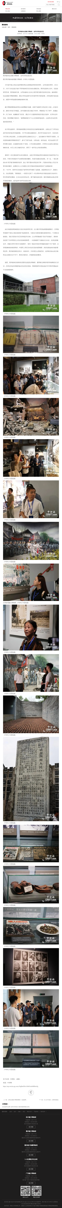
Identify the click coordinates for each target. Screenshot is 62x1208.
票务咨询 (43, 1111)
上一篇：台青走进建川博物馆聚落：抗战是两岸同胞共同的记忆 (15, 1099)
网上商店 (7, 11)
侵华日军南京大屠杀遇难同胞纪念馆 (20, 1106)
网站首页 (7, 8)
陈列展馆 (23, 8)
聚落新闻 (14, 27)
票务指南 (38, 8)
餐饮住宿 (54, 8)
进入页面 (31, 1127)
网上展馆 (38, 11)
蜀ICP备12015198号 (47, 1201)
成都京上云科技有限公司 (27, 1205)
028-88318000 (51, 1)
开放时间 (36, 1111)
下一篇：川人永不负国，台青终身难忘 (49, 1099)
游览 (24, 1111)
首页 (9, 27)
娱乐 (15, 1111)
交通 (10, 1111)
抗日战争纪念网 (6, 1106)
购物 (19, 1111)
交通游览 (23, 11)
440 (31, 1093)
